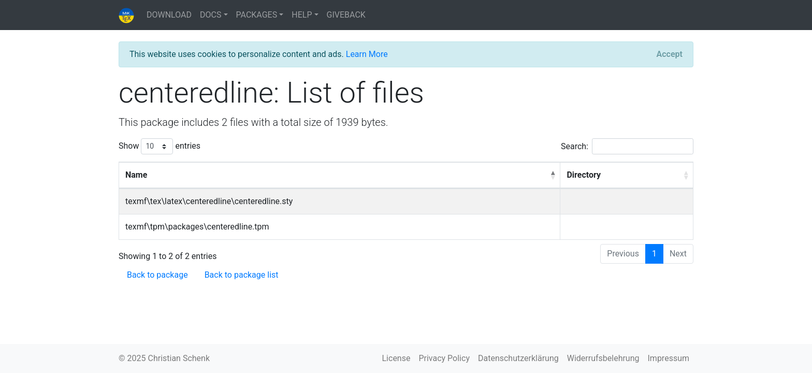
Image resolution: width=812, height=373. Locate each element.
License (396, 358)
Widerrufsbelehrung (603, 358)
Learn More (367, 54)
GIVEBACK (346, 15)
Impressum (669, 358)
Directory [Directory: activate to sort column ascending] (584, 175)
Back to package (157, 275)
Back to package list (242, 275)
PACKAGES (257, 15)
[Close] (669, 54)
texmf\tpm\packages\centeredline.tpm (197, 227)
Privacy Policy (444, 358)
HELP (302, 15)
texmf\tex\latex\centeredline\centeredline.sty (209, 201)
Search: (627, 146)
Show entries (159, 146)
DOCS (210, 15)
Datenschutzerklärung (518, 358)
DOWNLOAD (169, 15)
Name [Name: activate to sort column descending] (136, 175)
